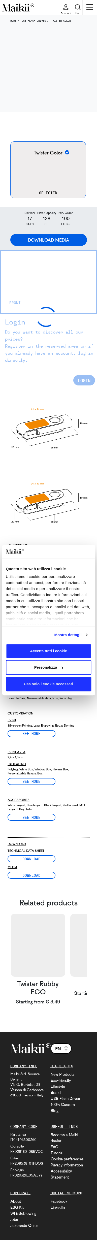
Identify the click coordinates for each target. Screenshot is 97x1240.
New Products (63, 1074)
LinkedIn (58, 1207)
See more (31, 733)
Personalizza (48, 667)
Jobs (14, 1219)
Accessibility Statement (61, 1174)
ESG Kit (17, 1207)
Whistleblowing (23, 1213)
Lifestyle (58, 1086)
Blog (54, 1110)
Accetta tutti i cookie (48, 651)
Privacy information (67, 1164)
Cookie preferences (67, 1158)
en (62, 1048)
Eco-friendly (61, 1080)
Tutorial (57, 1152)
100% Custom (63, 1104)
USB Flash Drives (65, 1098)
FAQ (54, 1146)
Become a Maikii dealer (64, 1137)
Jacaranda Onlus (24, 1225)
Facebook (59, 1201)
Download (31, 859)
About (15, 1201)
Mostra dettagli (67, 635)
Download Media (48, 240)
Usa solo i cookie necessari (48, 684)
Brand (56, 1092)
